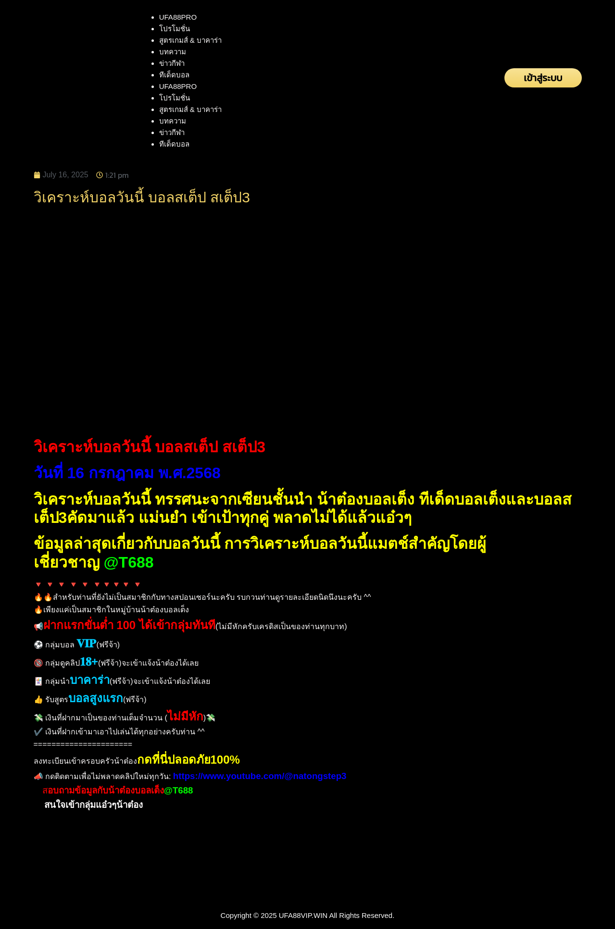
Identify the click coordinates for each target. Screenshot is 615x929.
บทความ (172, 52)
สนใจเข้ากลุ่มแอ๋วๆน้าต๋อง (93, 805)
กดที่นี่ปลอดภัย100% (188, 759)
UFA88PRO (178, 17)
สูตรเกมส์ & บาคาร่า (190, 40)
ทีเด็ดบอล (174, 75)
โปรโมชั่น (174, 29)
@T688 (128, 562)
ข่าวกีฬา (172, 63)
